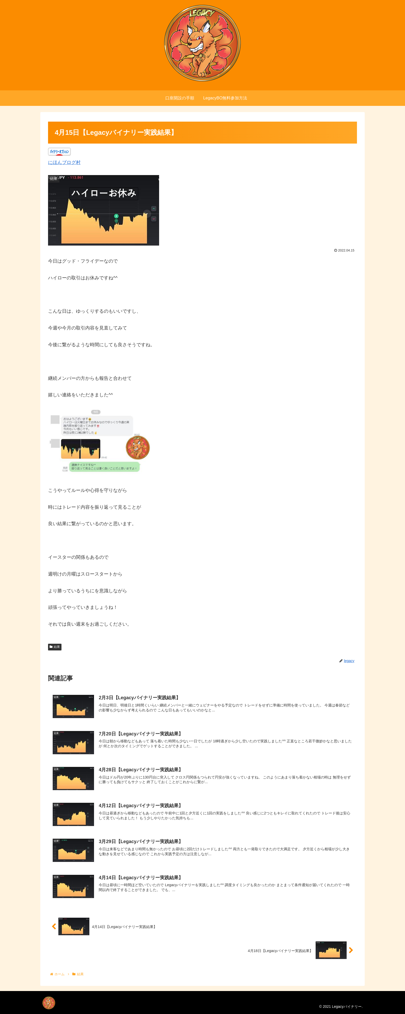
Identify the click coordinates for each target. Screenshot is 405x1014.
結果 (55, 647)
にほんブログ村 (64, 162)
